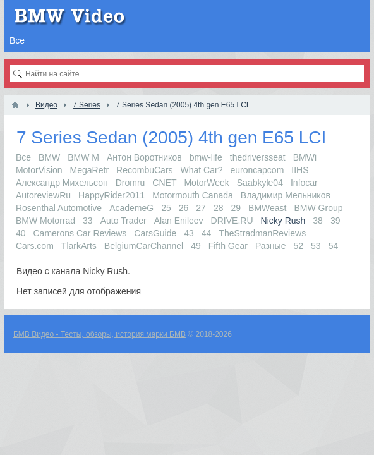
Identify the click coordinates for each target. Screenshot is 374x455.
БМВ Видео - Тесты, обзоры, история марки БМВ (99, 334)
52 (298, 246)
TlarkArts (79, 246)
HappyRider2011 (111, 195)
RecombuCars (144, 170)
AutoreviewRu (43, 195)
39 (335, 220)
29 (236, 208)
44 (207, 233)
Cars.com (35, 246)
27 (201, 208)
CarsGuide (155, 233)
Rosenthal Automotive (59, 208)
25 (166, 208)
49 (196, 246)
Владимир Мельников (285, 195)
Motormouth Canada (192, 195)
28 (219, 208)
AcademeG (131, 208)
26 (184, 208)
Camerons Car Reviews (80, 233)
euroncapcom (257, 170)
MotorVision (39, 170)
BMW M (83, 157)
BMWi (305, 157)
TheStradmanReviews (262, 233)
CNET (164, 183)
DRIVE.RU (232, 220)
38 (318, 220)
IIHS (299, 170)
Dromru (130, 183)
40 (21, 233)
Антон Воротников (144, 157)
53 (316, 246)
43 (189, 233)
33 (88, 220)
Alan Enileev (178, 220)
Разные (270, 246)
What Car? (202, 170)
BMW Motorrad (45, 220)
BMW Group (318, 208)
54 (334, 246)
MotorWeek (206, 183)
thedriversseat (258, 157)
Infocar (304, 183)
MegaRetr (89, 170)
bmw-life (206, 157)
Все (23, 157)
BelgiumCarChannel (143, 246)
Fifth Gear (228, 246)
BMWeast (267, 208)
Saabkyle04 (260, 183)
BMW (49, 157)
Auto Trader (123, 220)
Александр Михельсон (62, 183)
